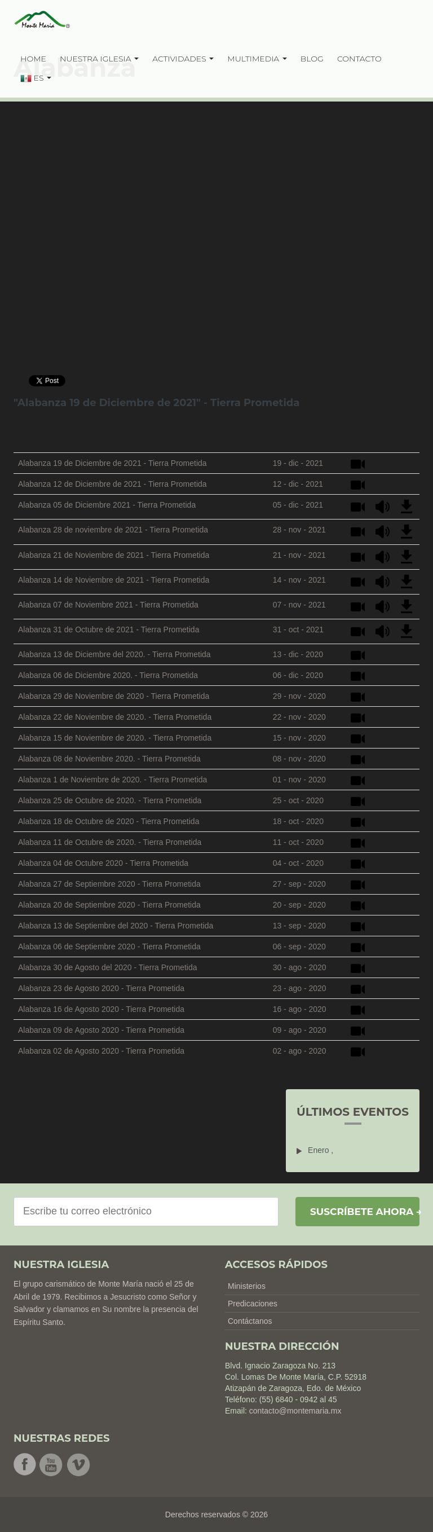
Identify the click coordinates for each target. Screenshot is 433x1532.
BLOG (312, 59)
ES (35, 78)
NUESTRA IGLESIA (99, 59)
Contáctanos (250, 1321)
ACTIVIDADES (183, 59)
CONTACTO (359, 59)
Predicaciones (252, 1303)
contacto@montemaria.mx (295, 1410)
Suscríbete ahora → (364, 1211)
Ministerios (247, 1286)
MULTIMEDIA (257, 59)
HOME (33, 59)
